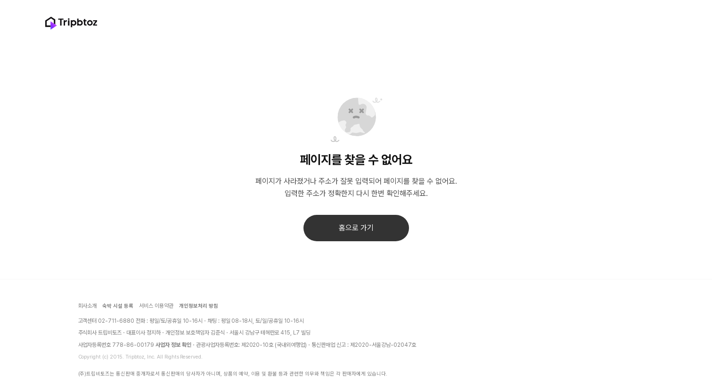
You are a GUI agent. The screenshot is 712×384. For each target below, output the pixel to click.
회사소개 (87, 305)
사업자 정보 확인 (173, 345)
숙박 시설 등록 (117, 306)
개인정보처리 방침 (198, 306)
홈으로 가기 (356, 227)
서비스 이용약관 (156, 305)
